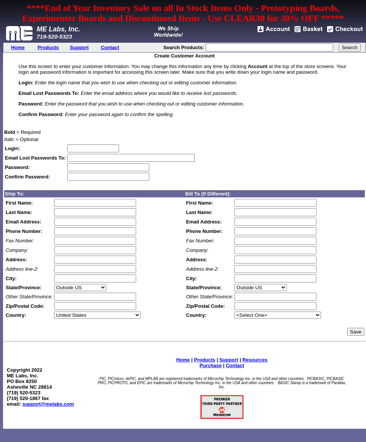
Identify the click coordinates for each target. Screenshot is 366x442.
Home (183, 360)
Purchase (211, 365)
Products (204, 360)
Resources (254, 360)
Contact (235, 365)
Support (228, 360)
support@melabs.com (48, 404)
